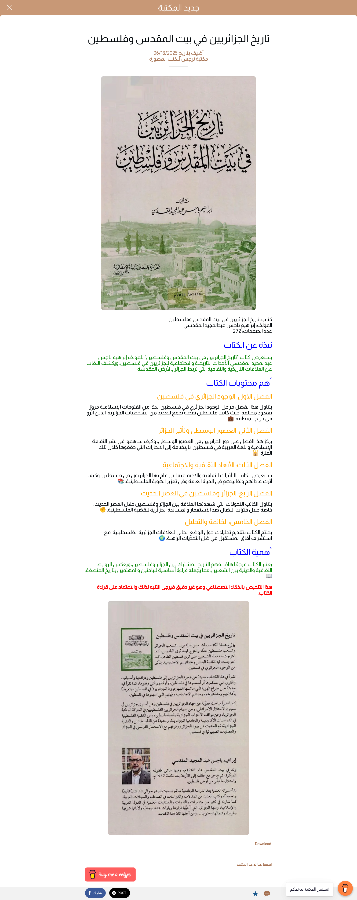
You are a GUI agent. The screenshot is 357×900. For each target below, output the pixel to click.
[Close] (9, 7)
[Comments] (266, 893)
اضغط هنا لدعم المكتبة (254, 864)
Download (263, 844)
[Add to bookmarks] (255, 893)
